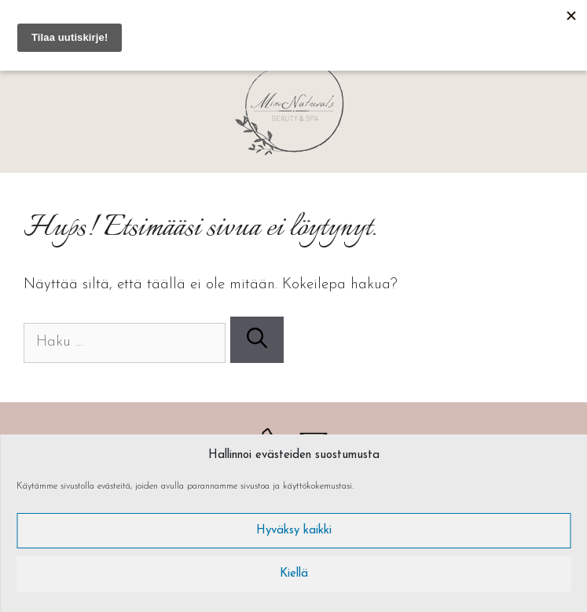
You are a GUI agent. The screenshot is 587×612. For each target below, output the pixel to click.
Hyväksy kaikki (294, 531)
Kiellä (294, 574)
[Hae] (257, 340)
